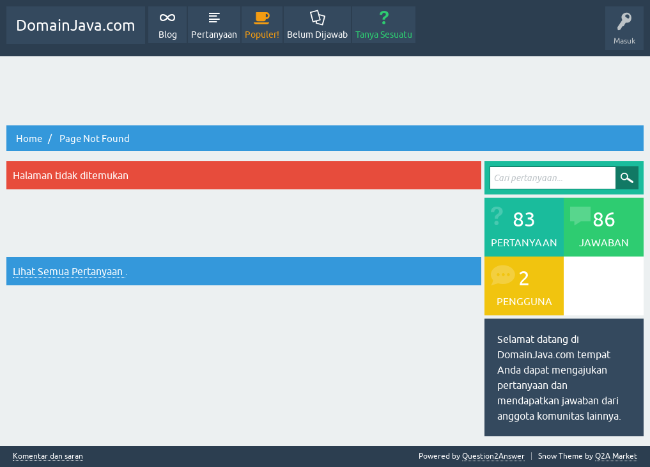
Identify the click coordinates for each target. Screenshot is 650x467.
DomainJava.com (75, 25)
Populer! (262, 34)
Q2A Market (616, 456)
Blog (168, 34)
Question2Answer (493, 456)
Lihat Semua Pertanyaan (69, 271)
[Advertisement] (325, 91)
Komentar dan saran (48, 456)
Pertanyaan (214, 34)
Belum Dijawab (317, 34)
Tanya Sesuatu (383, 34)
